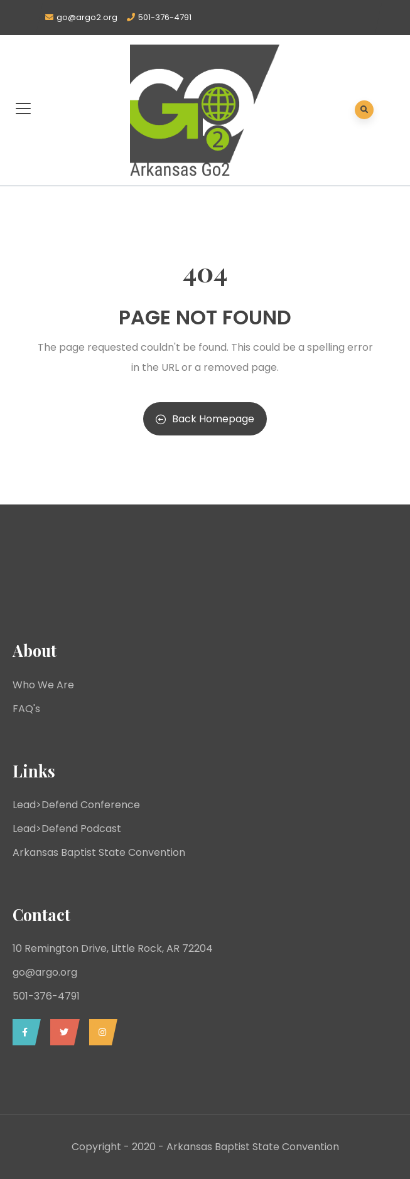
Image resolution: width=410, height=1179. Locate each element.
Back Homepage (205, 419)
